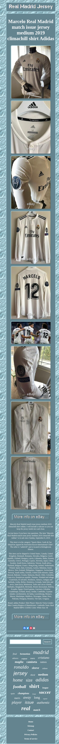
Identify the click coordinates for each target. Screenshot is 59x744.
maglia (19, 662)
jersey (20, 673)
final (15, 654)
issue (29, 702)
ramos (43, 662)
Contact (31, 730)
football (19, 686)
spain (13, 693)
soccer (45, 692)
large (34, 694)
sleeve (35, 668)
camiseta (31, 662)
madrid (41, 652)
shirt (34, 686)
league (45, 688)
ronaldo (21, 667)
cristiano (43, 657)
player (17, 702)
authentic (43, 702)
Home (30, 722)
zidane (45, 668)
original (24, 659)
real (25, 708)
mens (32, 658)
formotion (25, 654)
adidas (42, 679)
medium (43, 674)
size (29, 680)
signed (45, 699)
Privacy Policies (30, 734)
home (18, 679)
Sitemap (31, 726)
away (27, 697)
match (36, 709)
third (33, 675)
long (37, 697)
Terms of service (30, 739)
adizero (15, 658)
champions (23, 693)
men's (17, 698)
